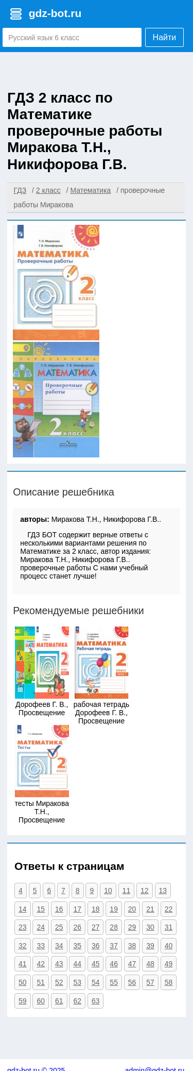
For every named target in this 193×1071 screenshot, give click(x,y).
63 (96, 1001)
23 (23, 927)
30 (150, 927)
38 (132, 946)
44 (77, 964)
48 (150, 964)
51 (41, 982)
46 (114, 964)
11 (126, 890)
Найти (165, 37)
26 (77, 927)
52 (59, 982)
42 (41, 964)
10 (108, 890)
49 (169, 964)
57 (150, 982)
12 (145, 890)
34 (59, 946)
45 (96, 964)
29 (132, 927)
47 (132, 964)
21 (150, 909)
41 (23, 964)
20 (132, 909)
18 (96, 909)
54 (96, 982)
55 (114, 982)
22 (169, 909)
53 (77, 982)
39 (150, 946)
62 (77, 1001)
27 (96, 927)
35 (77, 946)
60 (41, 1001)
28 (114, 927)
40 (169, 946)
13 (163, 890)
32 (23, 946)
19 (114, 909)
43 (59, 964)
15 (41, 909)
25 (59, 927)
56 (132, 982)
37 (114, 946)
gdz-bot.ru (55, 13)
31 (169, 927)
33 (41, 946)
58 (169, 982)
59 (23, 1001)
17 (77, 909)
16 (59, 909)
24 (41, 927)
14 (23, 909)
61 (59, 1001)
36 (96, 946)
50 (23, 982)
